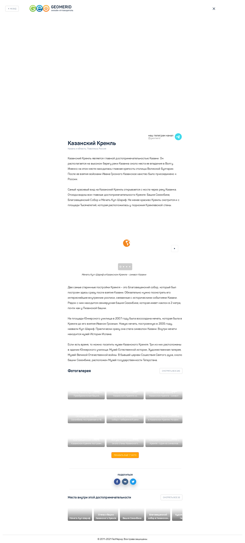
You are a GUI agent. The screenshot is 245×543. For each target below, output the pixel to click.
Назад (13, 8)
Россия (102, 148)
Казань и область (77, 148)
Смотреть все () (171, 371)
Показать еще (125, 455)
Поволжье (93, 148)
